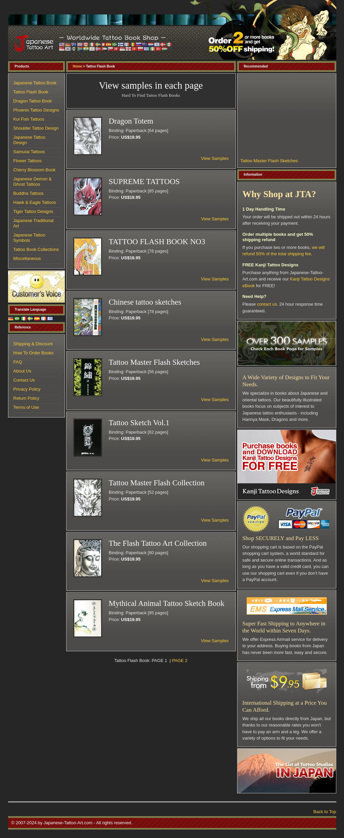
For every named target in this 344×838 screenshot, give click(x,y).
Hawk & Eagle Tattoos (34, 202)
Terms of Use (26, 407)
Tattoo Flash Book (30, 91)
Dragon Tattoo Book (32, 100)
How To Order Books (33, 352)
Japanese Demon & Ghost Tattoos (32, 181)
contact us (267, 304)
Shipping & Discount (33, 343)
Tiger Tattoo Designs (33, 211)
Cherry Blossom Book (34, 169)
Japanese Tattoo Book (34, 82)
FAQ (17, 361)
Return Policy (26, 398)
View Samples (214, 158)
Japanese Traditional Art (33, 223)
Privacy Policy (27, 389)
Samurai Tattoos (29, 151)
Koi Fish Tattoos (28, 119)
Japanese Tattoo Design (29, 140)
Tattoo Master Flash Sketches (269, 160)
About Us (22, 370)
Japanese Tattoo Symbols (29, 237)
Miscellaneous (27, 258)
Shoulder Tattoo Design (36, 128)
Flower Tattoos (27, 160)
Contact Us (24, 380)
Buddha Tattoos (28, 193)
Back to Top (324, 811)
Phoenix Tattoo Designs (36, 110)
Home (77, 66)
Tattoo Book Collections (36, 249)
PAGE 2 (179, 660)
